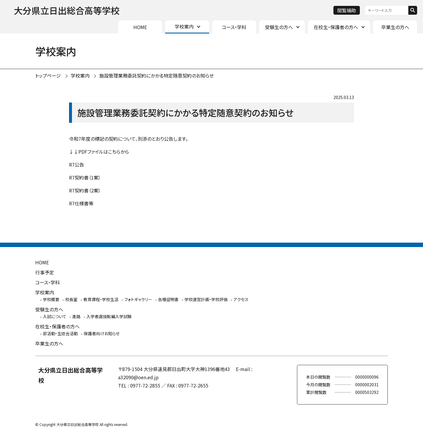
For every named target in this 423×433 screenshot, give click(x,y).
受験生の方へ (279, 27)
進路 (76, 316)
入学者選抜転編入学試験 (109, 316)
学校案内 (184, 26)
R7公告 (76, 164)
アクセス (241, 299)
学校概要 (51, 299)
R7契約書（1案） (85, 177)
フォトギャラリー (138, 299)
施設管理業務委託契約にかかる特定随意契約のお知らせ (156, 75)
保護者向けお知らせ (102, 333)
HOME (140, 27)
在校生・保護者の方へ (336, 27)
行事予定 (44, 272)
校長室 (71, 299)
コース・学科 (234, 27)
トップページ (48, 75)
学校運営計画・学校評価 (206, 299)
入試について (54, 316)
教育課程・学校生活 (100, 299)
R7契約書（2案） (85, 190)
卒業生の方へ (395, 27)
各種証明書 (168, 299)
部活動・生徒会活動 (60, 333)
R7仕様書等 (81, 203)
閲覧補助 (346, 10)
